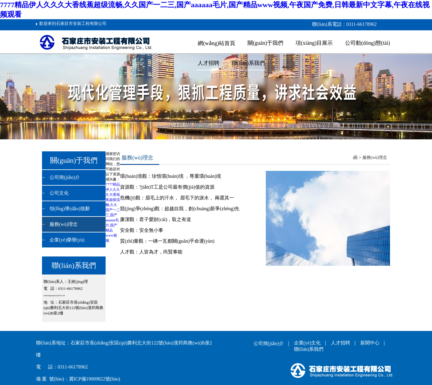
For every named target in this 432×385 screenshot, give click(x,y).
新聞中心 (371, 342)
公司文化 (59, 193)
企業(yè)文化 (308, 342)
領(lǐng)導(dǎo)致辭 (70, 208)
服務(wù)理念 (64, 224)
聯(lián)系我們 (248, 63)
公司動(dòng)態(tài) (367, 43)
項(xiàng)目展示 (314, 43)
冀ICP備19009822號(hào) (94, 378)
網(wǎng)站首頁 (216, 43)
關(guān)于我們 (265, 43)
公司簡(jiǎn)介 (65, 177)
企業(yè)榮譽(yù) (67, 239)
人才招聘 (208, 63)
